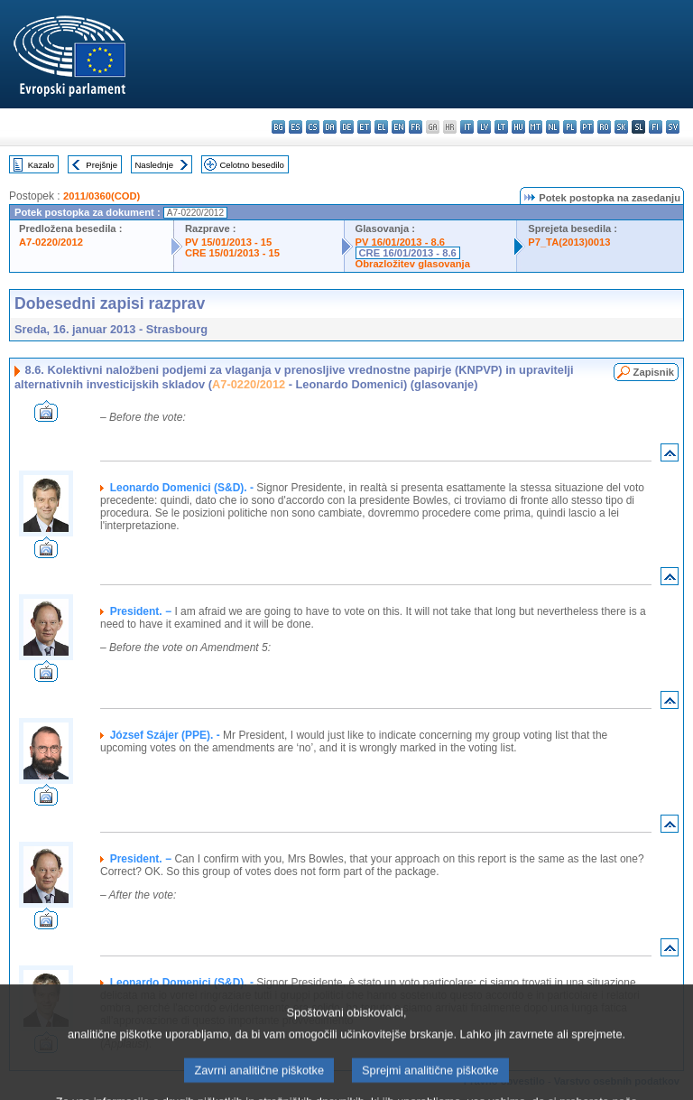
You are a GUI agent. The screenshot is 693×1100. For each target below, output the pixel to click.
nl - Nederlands (552, 127)
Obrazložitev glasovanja (413, 263)
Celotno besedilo (251, 165)
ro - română (604, 127)
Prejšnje (101, 165)
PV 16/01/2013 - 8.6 (401, 242)
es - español (295, 127)
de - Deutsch (347, 127)
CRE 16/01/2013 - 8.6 (408, 252)
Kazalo (41, 165)
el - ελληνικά (381, 127)
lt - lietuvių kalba (501, 127)
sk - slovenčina (621, 127)
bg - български (278, 127)
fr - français (415, 127)
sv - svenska (672, 127)
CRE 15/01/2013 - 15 (232, 252)
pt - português (587, 127)
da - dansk (330, 127)
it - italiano (467, 127)
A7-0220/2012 (51, 242)
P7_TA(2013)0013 (569, 242)
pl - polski (570, 127)
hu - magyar (518, 127)
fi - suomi (655, 127)
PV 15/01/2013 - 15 (228, 242)
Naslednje (153, 165)
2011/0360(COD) (101, 196)
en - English (398, 127)
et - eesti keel (364, 127)
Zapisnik (653, 372)
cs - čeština (312, 127)
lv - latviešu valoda (484, 127)
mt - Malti (535, 127)
